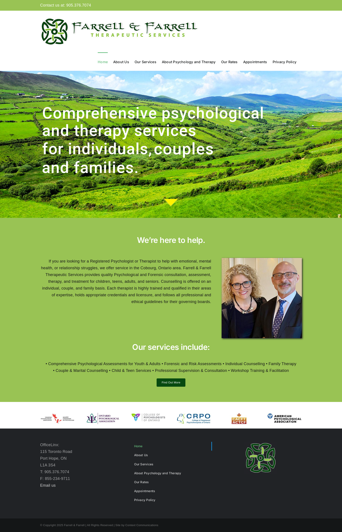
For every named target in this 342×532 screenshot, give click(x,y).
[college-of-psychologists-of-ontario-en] (148, 415)
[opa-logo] (103, 415)
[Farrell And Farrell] (262, 260)
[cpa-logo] (57, 415)
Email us (48, 485)
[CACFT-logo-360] (239, 415)
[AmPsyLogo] (284, 415)
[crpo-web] (193, 415)
